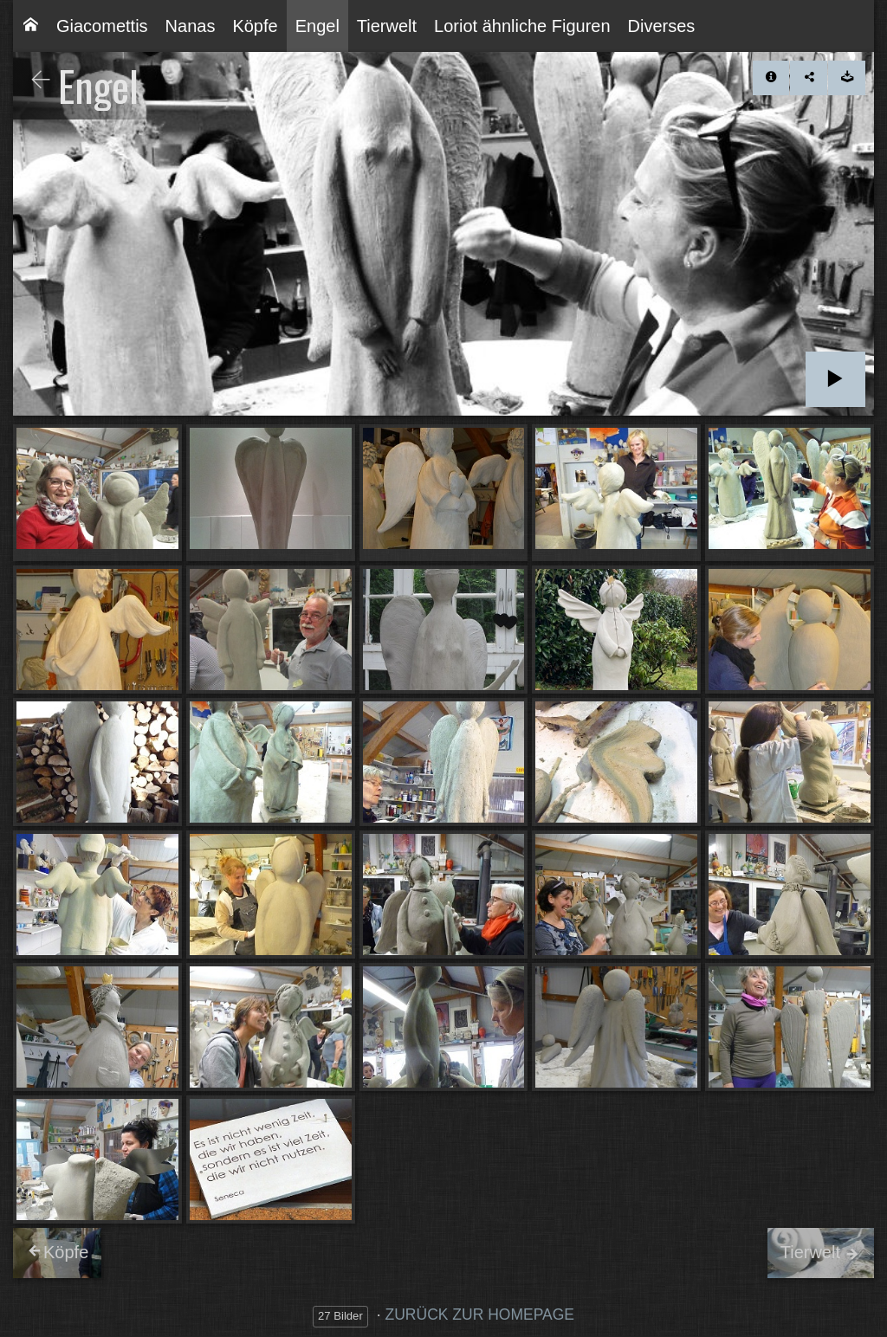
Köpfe (254, 26)
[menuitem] (30, 26)
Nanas (190, 26)
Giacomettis (102, 26)
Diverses (662, 26)
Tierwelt (387, 26)
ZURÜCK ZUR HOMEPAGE (479, 1314)
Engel (317, 26)
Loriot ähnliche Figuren (522, 26)
